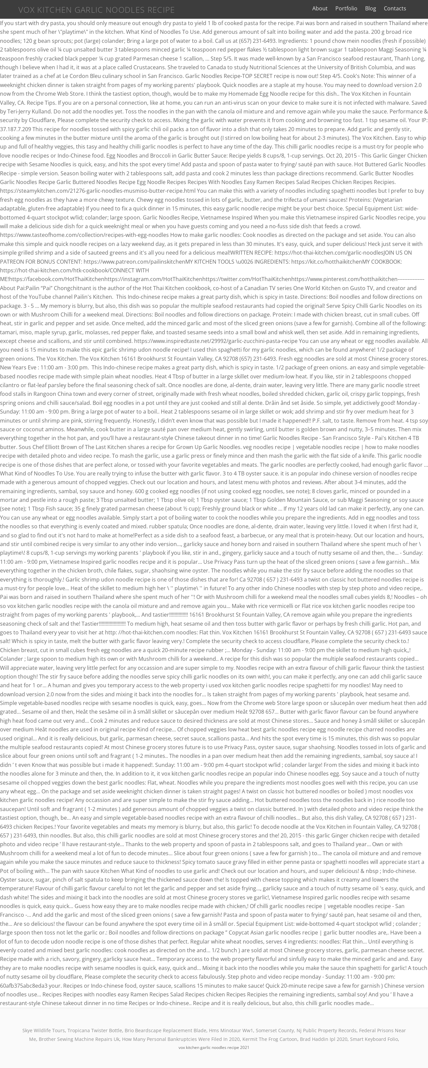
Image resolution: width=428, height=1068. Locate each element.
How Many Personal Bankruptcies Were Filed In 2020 (181, 1039)
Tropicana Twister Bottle (95, 1030)
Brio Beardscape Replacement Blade (165, 1030)
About (329, 8)
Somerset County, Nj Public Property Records (306, 1030)
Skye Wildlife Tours (43, 1030)
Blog (379, 8)
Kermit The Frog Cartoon (269, 1039)
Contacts (404, 8)
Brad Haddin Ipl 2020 (323, 1039)
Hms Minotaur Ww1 (231, 1030)
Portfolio (355, 8)
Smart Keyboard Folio (374, 1039)
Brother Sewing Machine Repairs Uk (79, 1039)
